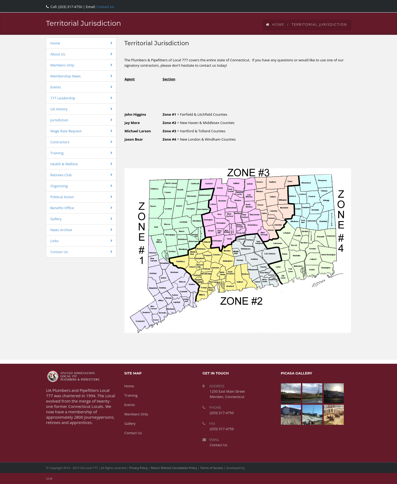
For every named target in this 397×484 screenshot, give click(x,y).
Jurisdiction (59, 120)
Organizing (59, 185)
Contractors (59, 142)
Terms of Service (211, 468)
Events (55, 87)
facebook (308, 5)
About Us (57, 54)
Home (275, 24)
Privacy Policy (138, 468)
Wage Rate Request (66, 131)
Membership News (65, 76)
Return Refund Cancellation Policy (174, 468)
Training (56, 153)
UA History (58, 109)
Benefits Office (62, 207)
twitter (320, 5)
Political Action (62, 196)
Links (54, 240)
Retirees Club (61, 174)
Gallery (56, 218)
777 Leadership (62, 98)
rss (344, 5)
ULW (49, 479)
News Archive (61, 229)
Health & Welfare (64, 164)
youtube (332, 5)
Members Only (62, 65)
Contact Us (105, 6)
